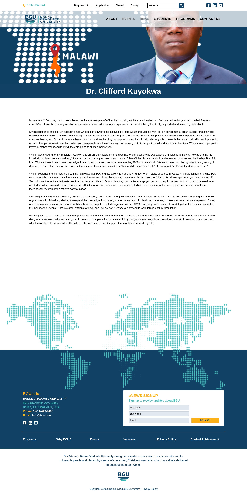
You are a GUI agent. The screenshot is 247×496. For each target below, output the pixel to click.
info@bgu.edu (41, 415)
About (111, 18)
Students (162, 18)
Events (128, 18)
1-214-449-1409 (43, 411)
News (144, 18)
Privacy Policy (166, 439)
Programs (185, 18)
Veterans (129, 439)
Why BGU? (63, 439)
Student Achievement (205, 439)
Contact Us (210, 18)
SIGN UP (205, 420)
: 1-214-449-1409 (35, 5)
